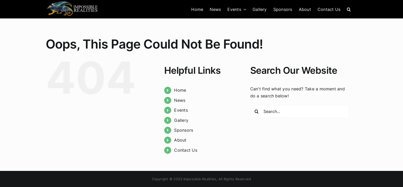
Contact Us (185, 150)
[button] (355, 9)
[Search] (256, 111)
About (180, 140)
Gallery (181, 120)
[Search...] (299, 111)
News (179, 100)
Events (181, 110)
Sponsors (183, 130)
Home (180, 90)
